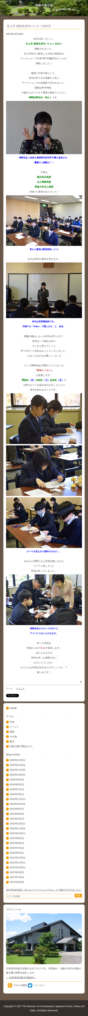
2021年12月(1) (17, 857)
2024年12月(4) (17, 765)
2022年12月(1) (17, 823)
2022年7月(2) (17, 848)
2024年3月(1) (17, 794)
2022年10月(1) (17, 833)
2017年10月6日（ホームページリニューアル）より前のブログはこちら (43, 890)
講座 (12, 731)
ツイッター (39, 985)
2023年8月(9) (17, 813)
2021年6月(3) (17, 882)
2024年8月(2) (17, 784)
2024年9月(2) (17, 779)
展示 (12, 741)
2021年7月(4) (17, 877)
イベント (20, 688)
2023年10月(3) (17, 804)
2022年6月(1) (17, 852)
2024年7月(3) (17, 789)
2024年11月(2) (17, 769)
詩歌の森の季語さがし (21, 746)
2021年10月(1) (17, 867)
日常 (12, 722)
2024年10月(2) (17, 774)
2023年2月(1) (17, 818)
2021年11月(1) (17, 862)
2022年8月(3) (17, 843)
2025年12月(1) (17, 760)
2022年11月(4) (17, 828)
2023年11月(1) (17, 799)
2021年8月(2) (17, 872)
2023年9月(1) (17, 808)
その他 (13, 736)
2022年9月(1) (17, 838)
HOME (13, 708)
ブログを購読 (20, 985)
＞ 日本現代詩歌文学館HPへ (21, 977)
